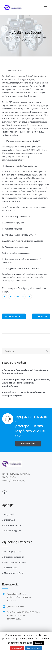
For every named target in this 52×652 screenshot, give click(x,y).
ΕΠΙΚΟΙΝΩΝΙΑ (28, 443)
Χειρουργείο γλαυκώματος (15, 562)
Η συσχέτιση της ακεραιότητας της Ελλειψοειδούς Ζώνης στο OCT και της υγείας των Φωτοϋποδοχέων (26, 382)
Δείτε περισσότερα (33, 648)
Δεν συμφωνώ (17, 648)
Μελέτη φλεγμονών (12, 551)
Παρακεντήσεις (10, 568)
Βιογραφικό (9, 514)
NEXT (42, 316)
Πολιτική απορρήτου (12, 531)
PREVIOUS (12, 316)
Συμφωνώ (38, 643)
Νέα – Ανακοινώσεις (12, 525)
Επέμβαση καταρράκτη (14, 557)
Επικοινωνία (9, 520)
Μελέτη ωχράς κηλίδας (14, 573)
